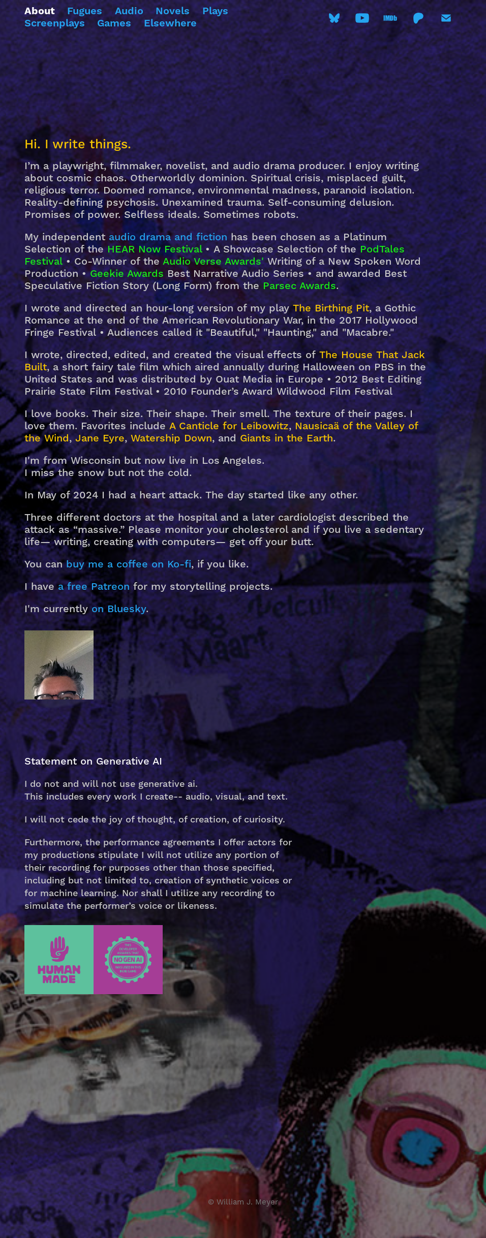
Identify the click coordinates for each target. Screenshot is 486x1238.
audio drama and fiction (168, 237)
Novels (173, 11)
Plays (215, 11)
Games (114, 23)
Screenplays (54, 23)
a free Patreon (94, 586)
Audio (129, 11)
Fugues (84, 11)
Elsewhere (170, 23)
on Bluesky (119, 609)
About (39, 11)
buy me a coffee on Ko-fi (128, 564)
